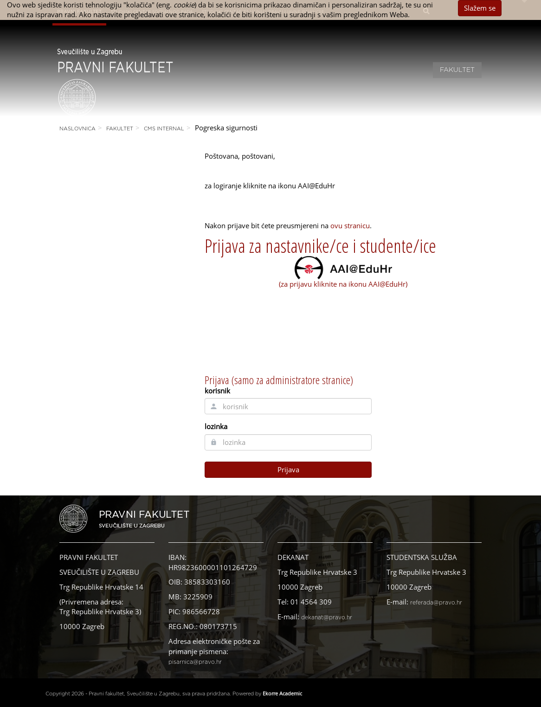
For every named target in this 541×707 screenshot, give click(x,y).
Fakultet (457, 70)
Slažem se (480, 8)
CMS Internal (164, 128)
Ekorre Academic (282, 693)
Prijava (288, 469)
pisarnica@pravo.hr (195, 662)
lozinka (216, 426)
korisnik (217, 390)
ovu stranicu (350, 225)
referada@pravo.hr (436, 602)
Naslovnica (77, 128)
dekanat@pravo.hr (326, 617)
